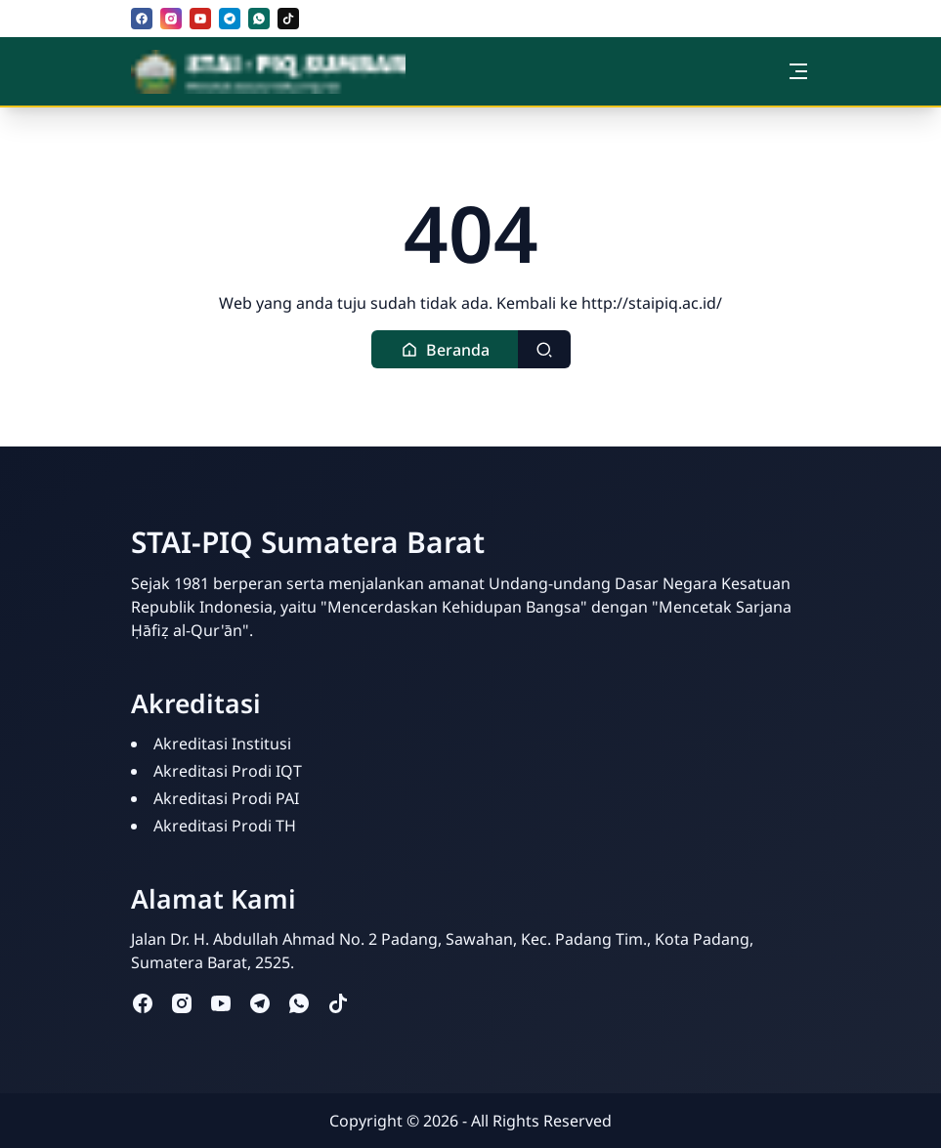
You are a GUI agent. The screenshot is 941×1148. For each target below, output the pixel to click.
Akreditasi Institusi (222, 743)
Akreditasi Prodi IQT (227, 771)
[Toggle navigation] (798, 71)
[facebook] (141, 18)
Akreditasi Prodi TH (224, 825)
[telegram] (229, 18)
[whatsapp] (259, 18)
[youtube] (200, 18)
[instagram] (171, 18)
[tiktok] (288, 18)
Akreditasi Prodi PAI (226, 798)
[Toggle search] (544, 349)
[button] (445, 349)
